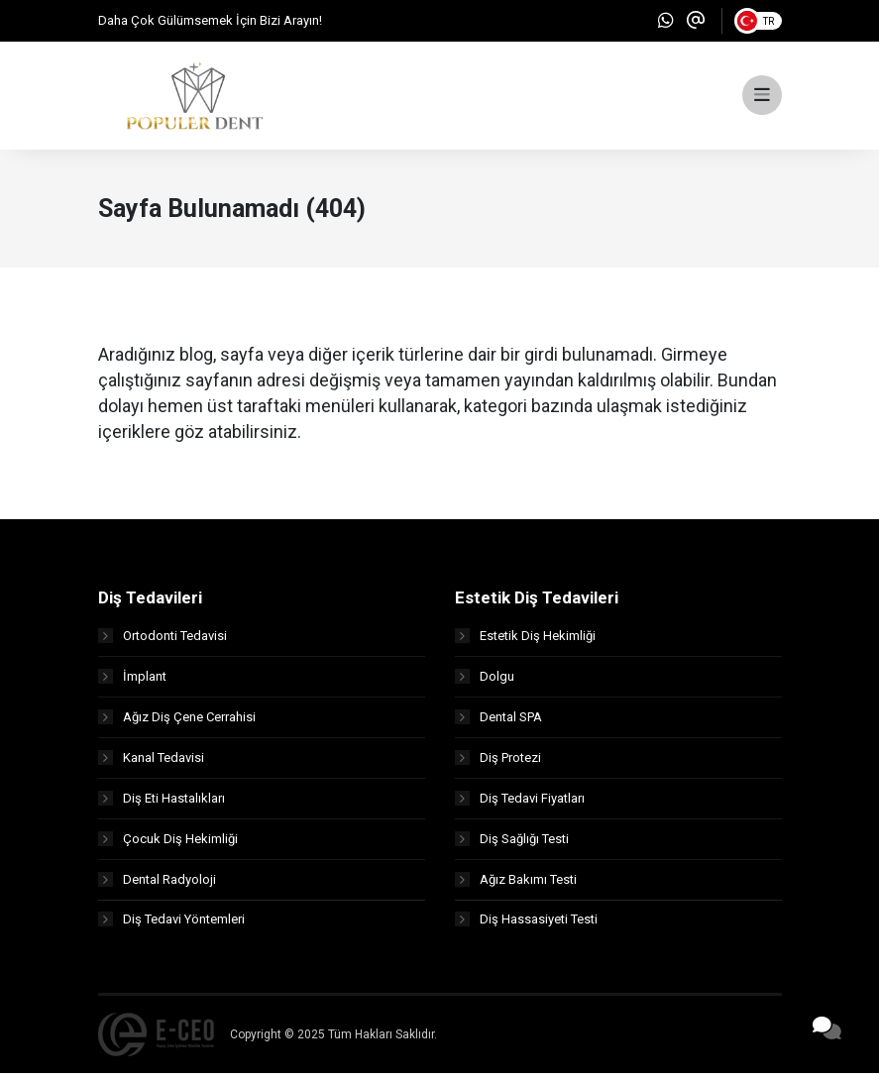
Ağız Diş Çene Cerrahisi (177, 722)
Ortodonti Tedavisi (162, 641)
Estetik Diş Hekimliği (525, 641)
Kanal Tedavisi (151, 763)
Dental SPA (498, 722)
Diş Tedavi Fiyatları (520, 804)
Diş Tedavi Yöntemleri (171, 925)
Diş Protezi (498, 763)
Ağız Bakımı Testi (516, 885)
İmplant (132, 682)
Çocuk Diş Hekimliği (168, 844)
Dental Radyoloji (157, 885)
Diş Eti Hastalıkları (161, 804)
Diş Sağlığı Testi (512, 844)
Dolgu (484, 682)
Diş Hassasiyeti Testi (526, 925)
